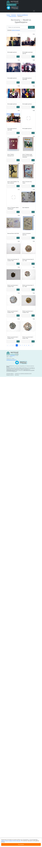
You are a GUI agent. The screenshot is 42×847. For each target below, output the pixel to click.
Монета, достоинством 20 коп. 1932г (28, 260)
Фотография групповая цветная (27, 53)
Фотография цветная (12, 52)
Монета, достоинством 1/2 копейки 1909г (13, 260)
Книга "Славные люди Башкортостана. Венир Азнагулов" (27, 156)
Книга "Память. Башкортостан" (10, 155)
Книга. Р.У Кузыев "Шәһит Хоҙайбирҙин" (13, 208)
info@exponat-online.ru (11, 360)
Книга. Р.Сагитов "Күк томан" (27, 182)
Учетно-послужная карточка (26, 234)
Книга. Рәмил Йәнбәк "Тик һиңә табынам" (13, 182)
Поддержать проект (11, 4)
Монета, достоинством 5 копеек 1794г (27, 337)
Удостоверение (25, 207)
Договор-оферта (10, 373)
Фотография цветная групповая (27, 78)
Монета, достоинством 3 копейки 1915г (12, 337)
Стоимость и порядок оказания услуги (23, 373)
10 (28, 345)
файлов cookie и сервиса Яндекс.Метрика (10, 840)
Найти (31, 27)
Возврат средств (10, 374)
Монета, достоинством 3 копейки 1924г (12, 311)
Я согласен (21, 844)
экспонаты (12, 355)
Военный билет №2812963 (13, 233)
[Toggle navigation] (34, 11)
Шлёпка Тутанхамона (16, 30)
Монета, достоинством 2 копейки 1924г (12, 286)
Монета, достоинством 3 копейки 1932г (27, 311)
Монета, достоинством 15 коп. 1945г (28, 286)
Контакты (17, 374)
